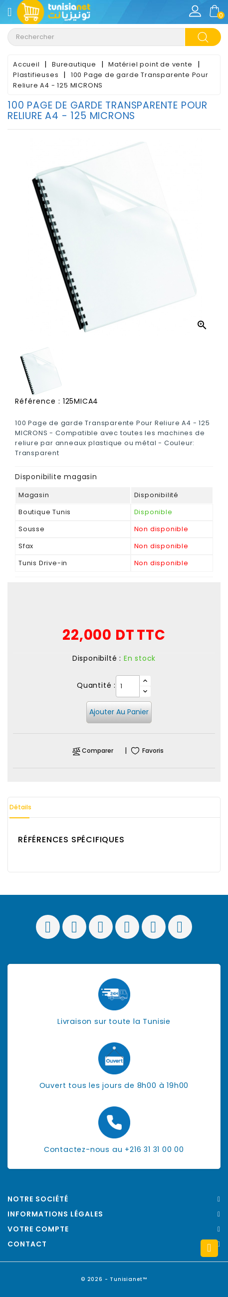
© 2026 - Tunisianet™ (114, 1279)
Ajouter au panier (119, 712)
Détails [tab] (20, 807)
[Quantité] (128, 686)
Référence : (37, 401)
